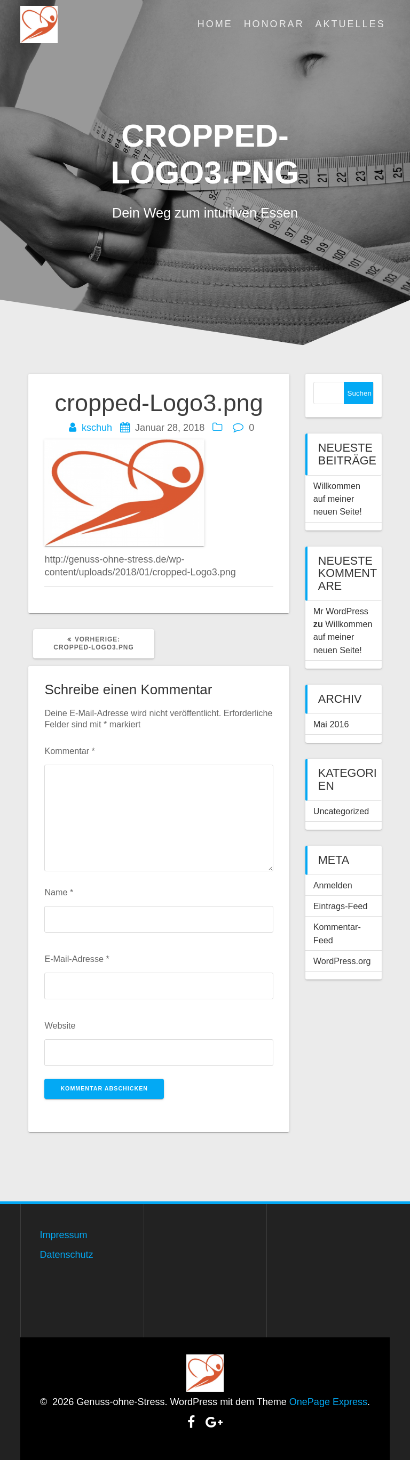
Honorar (274, 24)
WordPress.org (342, 961)
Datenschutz (66, 1254)
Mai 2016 (331, 724)
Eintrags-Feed (340, 906)
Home (215, 24)
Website (59, 1025)
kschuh (97, 427)
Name (58, 892)
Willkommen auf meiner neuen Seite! (337, 499)
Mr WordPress (340, 611)
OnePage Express (328, 1402)
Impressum (63, 1235)
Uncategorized (341, 811)
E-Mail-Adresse (76, 959)
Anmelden (332, 885)
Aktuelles (350, 24)
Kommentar (69, 751)
